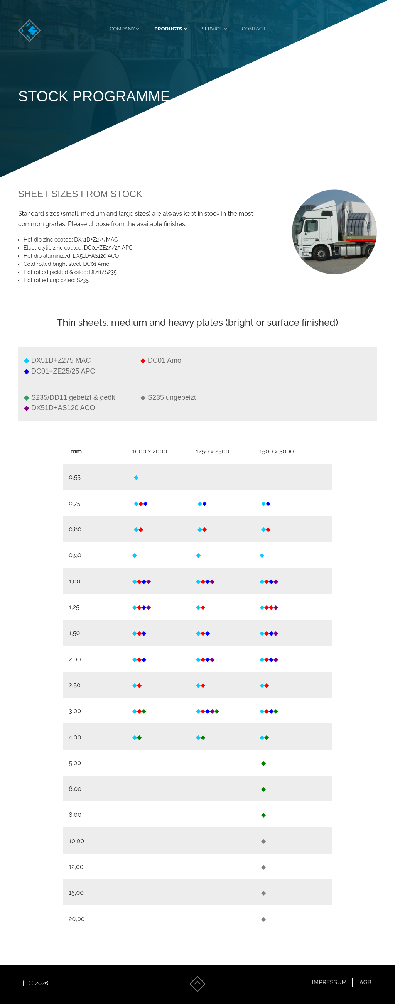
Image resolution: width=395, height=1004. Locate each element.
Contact (254, 28)
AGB (365, 982)
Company (122, 28)
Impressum (329, 982)
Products (168, 28)
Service (212, 28)
